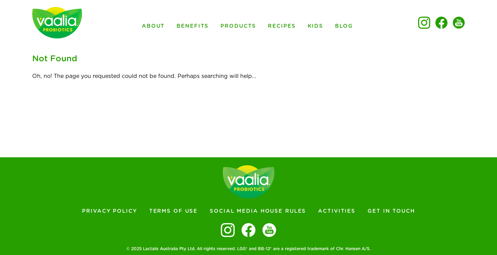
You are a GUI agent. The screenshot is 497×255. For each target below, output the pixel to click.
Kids (316, 26)
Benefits (193, 26)
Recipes (282, 26)
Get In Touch (391, 211)
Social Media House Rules (258, 211)
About (153, 26)
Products (238, 26)
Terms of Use (173, 211)
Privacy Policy (109, 211)
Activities (336, 211)
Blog (344, 26)
